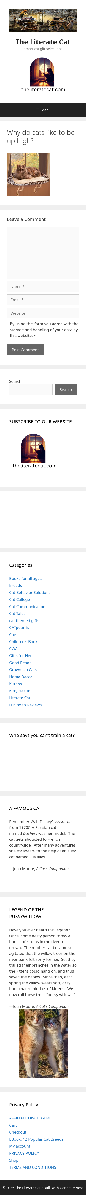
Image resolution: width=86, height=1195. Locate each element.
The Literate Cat (43, 42)
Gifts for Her (20, 655)
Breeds (15, 585)
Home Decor (20, 676)
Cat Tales (17, 613)
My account (19, 1146)
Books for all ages (25, 578)
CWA (13, 648)
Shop (14, 1160)
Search (15, 381)
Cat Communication (27, 606)
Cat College (19, 599)
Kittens (15, 683)
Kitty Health (20, 690)
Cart (13, 1125)
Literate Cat (19, 697)
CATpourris (19, 627)
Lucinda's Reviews (25, 704)
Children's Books (24, 641)
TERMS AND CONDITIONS (32, 1167)
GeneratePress (71, 1187)
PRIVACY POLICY (24, 1153)
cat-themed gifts (24, 620)
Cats (13, 634)
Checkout (17, 1132)
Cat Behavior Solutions (29, 592)
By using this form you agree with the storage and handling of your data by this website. (44, 329)
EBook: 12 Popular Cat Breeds (36, 1139)
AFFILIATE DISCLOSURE (30, 1118)
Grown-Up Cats (23, 669)
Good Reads (20, 662)
